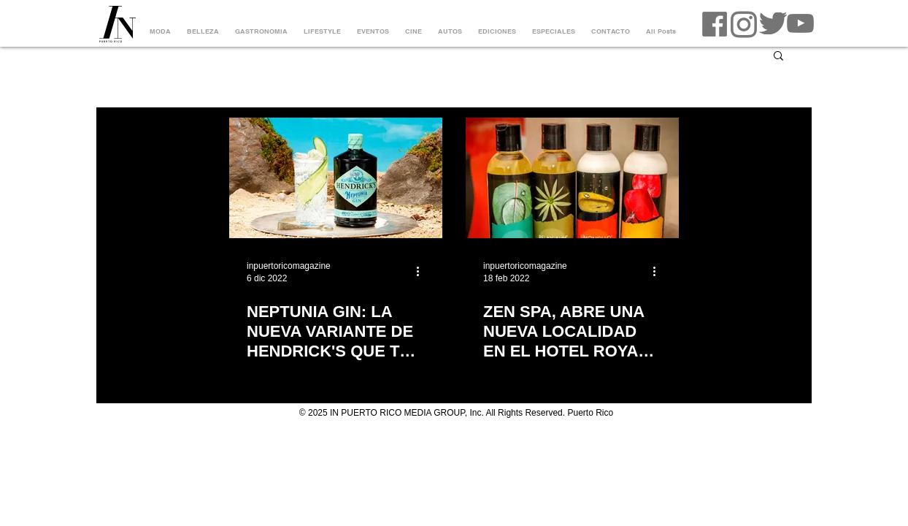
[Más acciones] (422, 271)
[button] (778, 56)
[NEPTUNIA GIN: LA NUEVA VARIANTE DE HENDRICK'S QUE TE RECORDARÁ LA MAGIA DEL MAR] (335, 178)
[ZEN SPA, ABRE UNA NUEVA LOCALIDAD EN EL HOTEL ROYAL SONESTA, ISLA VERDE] (572, 178)
